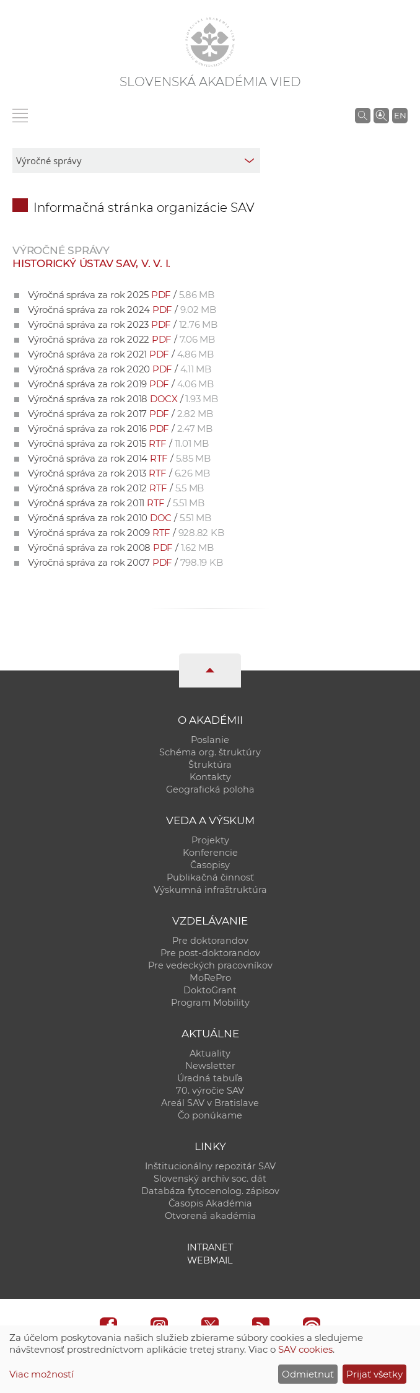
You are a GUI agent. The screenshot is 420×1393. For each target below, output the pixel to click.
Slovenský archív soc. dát (210, 1178)
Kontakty (210, 777)
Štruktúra (210, 764)
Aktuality (210, 1053)
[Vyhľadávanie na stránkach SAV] (362, 115)
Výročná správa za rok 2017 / (120, 414)
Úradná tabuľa (210, 1078)
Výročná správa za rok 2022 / (121, 339)
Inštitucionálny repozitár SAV (210, 1166)
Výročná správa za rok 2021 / (121, 354)
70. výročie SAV (210, 1090)
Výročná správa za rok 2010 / (119, 518)
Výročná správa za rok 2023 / (122, 324)
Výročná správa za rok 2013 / (119, 473)
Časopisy (210, 865)
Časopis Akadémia (210, 1203)
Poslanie (210, 739)
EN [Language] (400, 115)
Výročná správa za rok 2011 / (116, 503)
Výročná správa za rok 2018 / (123, 399)
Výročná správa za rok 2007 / (125, 562)
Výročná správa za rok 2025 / (121, 295)
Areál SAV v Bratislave (210, 1103)
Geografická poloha (210, 789)
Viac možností (41, 1374)
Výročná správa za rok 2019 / (121, 384)
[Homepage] (210, 42)
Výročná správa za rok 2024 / (122, 309)
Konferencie (210, 852)
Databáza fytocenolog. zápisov (210, 1191)
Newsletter (210, 1065)
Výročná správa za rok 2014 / (119, 458)
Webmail (210, 1260)
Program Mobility (210, 1002)
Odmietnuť (308, 1374)
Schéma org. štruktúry (210, 752)
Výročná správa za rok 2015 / (118, 443)
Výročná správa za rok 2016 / (120, 428)
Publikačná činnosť (210, 877)
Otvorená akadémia (210, 1215)
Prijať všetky (374, 1374)
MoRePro (210, 977)
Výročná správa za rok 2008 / (121, 547)
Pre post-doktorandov (210, 953)
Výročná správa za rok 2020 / (119, 369)
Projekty (210, 840)
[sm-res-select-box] (136, 160)
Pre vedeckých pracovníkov (210, 965)
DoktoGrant (210, 990)
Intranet (210, 1247)
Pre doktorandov (210, 940)
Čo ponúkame (210, 1115)
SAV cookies (305, 1349)
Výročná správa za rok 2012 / (116, 488)
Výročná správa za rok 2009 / (126, 532)
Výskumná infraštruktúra (210, 889)
